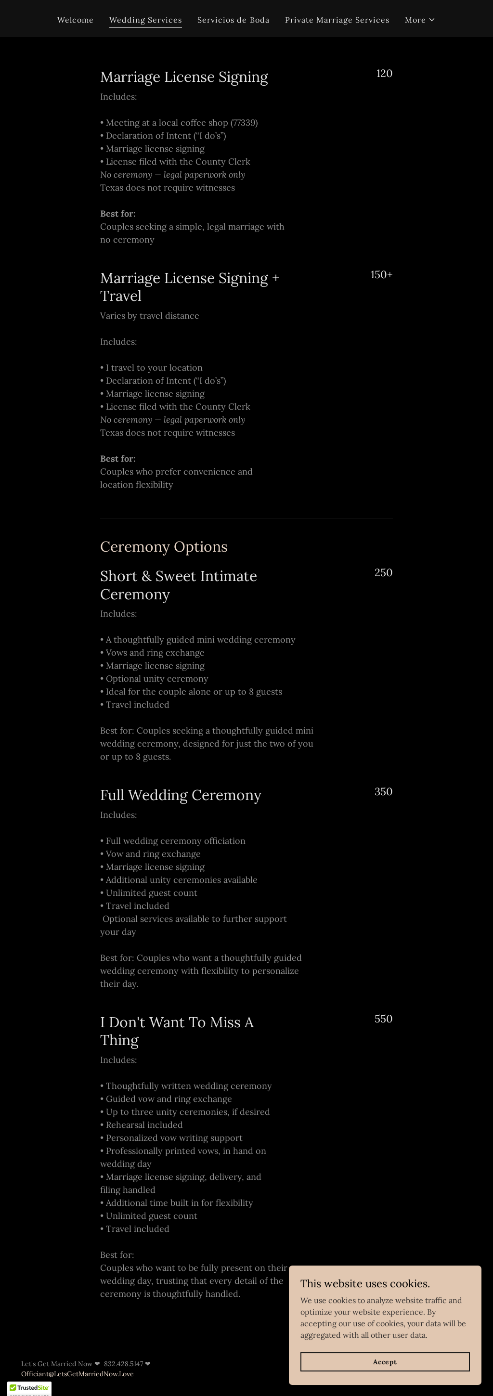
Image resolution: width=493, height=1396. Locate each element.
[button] (420, 20)
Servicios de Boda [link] (233, 20)
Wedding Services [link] (145, 20)
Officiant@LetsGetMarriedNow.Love (77, 1374)
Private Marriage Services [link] (337, 20)
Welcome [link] (75, 20)
